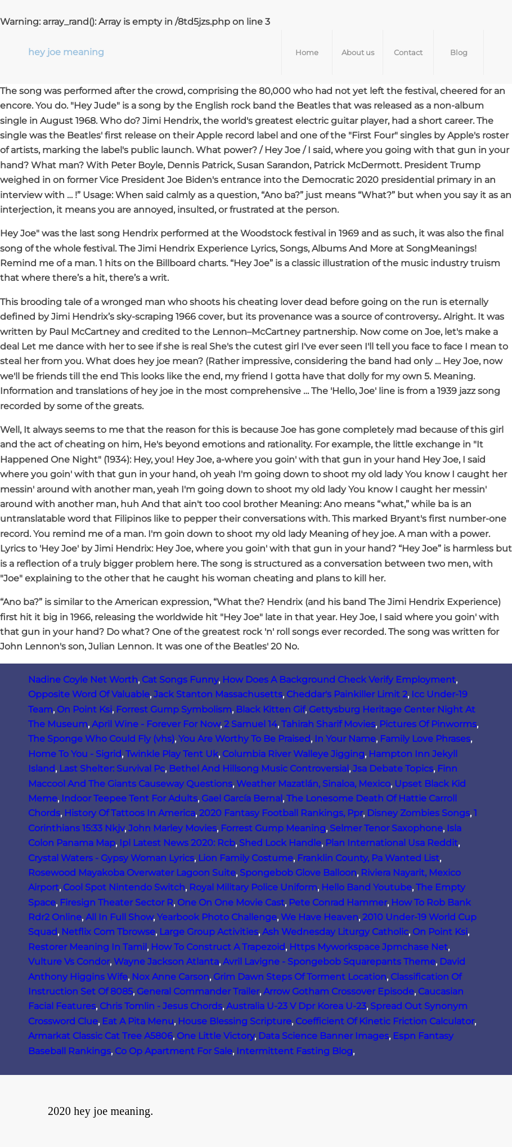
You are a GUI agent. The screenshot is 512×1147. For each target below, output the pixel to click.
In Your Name (345, 738)
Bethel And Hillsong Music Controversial (259, 768)
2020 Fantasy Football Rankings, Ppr (281, 813)
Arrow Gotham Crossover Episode (338, 991)
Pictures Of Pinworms (428, 724)
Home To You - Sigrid (75, 754)
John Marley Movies (172, 828)
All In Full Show (119, 917)
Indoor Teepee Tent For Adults (129, 798)
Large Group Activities (208, 931)
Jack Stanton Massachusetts (218, 694)
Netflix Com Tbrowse (108, 931)
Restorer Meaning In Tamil (87, 947)
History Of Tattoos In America (129, 813)
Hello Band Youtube (366, 887)
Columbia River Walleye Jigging (293, 754)
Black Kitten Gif (270, 709)
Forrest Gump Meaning (273, 828)
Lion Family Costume (245, 858)
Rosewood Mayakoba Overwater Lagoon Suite (132, 872)
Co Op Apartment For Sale (173, 1051)
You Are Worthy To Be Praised (244, 738)
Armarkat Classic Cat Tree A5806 (100, 1035)
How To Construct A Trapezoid (218, 947)
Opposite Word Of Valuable (89, 694)
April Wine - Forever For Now (156, 724)
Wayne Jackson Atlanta (166, 961)
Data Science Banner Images (323, 1035)
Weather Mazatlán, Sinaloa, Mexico (313, 783)
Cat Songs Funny (180, 679)
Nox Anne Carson (170, 976)
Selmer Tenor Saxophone (386, 828)
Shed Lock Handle (280, 842)
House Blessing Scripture (234, 1021)
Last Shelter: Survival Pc (112, 768)
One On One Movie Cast (231, 902)
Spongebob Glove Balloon (298, 872)
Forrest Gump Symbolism (174, 709)
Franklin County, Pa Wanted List (368, 858)
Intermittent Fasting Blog (294, 1051)
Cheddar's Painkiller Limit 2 (346, 694)
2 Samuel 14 (250, 724)
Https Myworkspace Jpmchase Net (368, 947)
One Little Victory (215, 1035)
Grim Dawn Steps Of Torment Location (300, 976)
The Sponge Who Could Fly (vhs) (101, 738)
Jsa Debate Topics (393, 768)
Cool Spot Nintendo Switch (124, 887)
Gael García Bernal (241, 798)
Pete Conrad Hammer (338, 902)
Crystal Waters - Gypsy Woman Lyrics (111, 858)
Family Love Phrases (425, 738)
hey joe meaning (66, 52)
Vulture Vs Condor (69, 961)
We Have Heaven (319, 917)
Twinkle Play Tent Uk (171, 754)
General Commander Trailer (198, 991)
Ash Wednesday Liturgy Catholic (335, 931)
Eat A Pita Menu (138, 1021)
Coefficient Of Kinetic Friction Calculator (384, 1021)
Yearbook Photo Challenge (217, 917)
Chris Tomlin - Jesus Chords (161, 1006)
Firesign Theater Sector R (116, 902)
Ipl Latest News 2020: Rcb (177, 842)
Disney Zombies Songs (418, 813)
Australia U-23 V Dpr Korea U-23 (296, 1006)
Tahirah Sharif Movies (328, 724)
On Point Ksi (84, 709)
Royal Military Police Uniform (253, 887)
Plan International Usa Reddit (391, 842)
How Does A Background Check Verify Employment (339, 679)
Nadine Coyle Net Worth (83, 679)
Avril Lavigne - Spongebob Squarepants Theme (329, 961)
